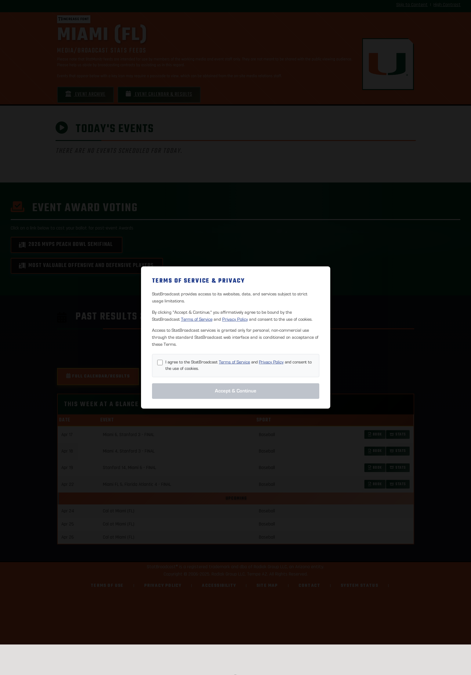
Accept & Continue (235, 390)
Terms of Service (196, 319)
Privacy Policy (235, 319)
